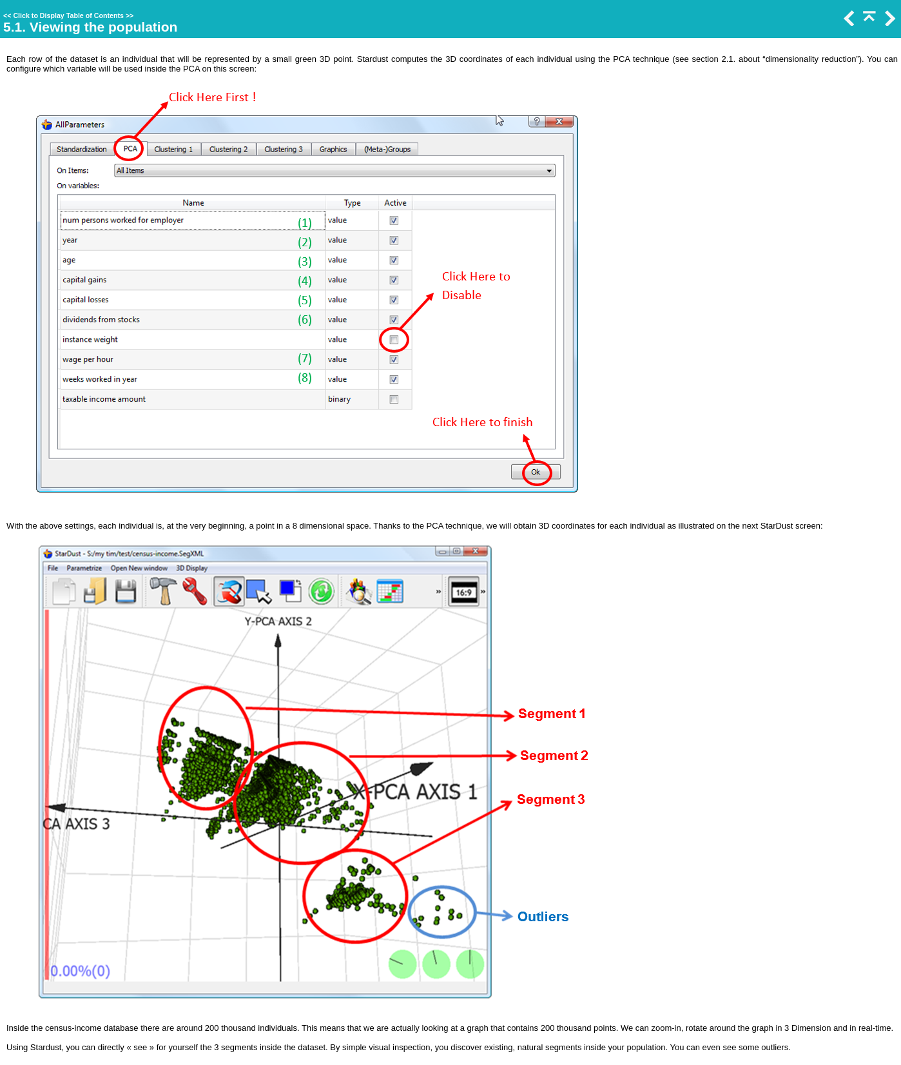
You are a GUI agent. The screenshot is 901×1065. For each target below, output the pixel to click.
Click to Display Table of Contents (68, 15)
